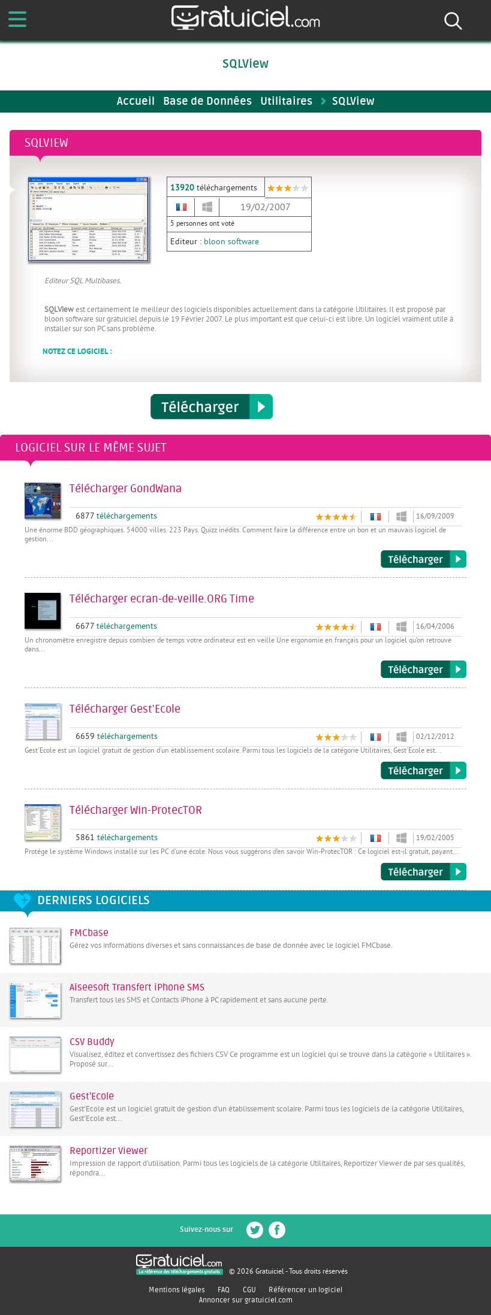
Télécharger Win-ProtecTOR (423, 872)
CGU (249, 1290)
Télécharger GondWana (423, 559)
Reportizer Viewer (108, 1151)
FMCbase (89, 933)
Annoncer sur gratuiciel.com (246, 1300)
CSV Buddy (92, 1042)
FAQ (224, 1290)
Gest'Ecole (92, 1096)
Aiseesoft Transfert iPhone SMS (137, 987)
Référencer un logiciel (305, 1290)
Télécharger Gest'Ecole (423, 771)
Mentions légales (177, 1290)
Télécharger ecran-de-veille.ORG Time (423, 669)
